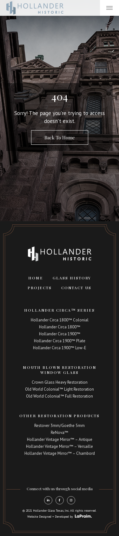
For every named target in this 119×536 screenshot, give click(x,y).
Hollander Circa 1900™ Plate (59, 341)
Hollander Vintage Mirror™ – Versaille (59, 446)
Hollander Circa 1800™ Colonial (60, 320)
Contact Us (76, 287)
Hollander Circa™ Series (59, 310)
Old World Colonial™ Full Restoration (59, 396)
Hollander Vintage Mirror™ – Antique (59, 439)
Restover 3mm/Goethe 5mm (59, 425)
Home (35, 277)
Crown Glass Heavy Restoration (60, 382)
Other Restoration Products (59, 415)
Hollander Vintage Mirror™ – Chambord (59, 453)
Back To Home (59, 137)
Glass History (72, 277)
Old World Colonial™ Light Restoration (59, 389)
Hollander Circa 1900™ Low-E (59, 347)
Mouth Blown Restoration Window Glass (59, 370)
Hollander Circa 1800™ (59, 327)
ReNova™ (59, 432)
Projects (40, 287)
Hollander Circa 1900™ (59, 334)
